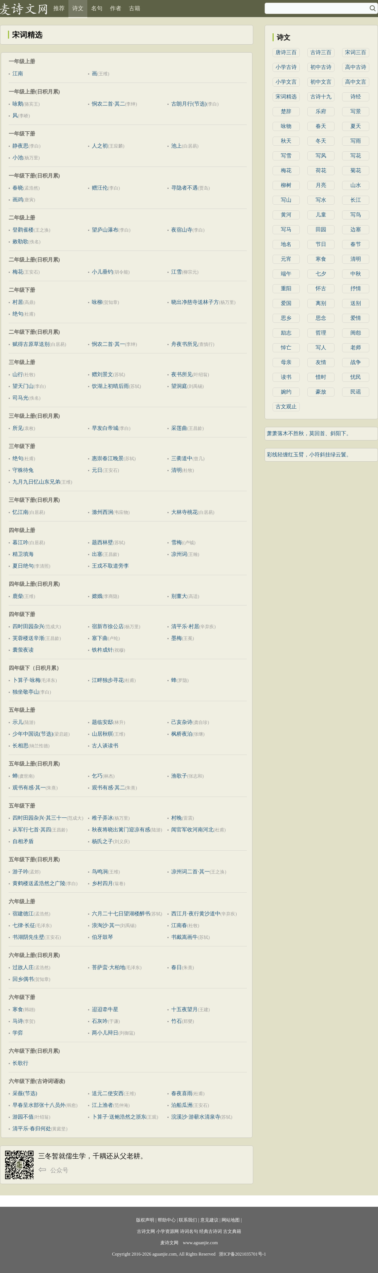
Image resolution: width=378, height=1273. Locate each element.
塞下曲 (100, 638)
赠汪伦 (100, 188)
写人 (321, 347)
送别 (355, 303)
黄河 (286, 215)
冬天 (321, 141)
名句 (96, 8)
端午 (286, 274)
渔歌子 (179, 776)
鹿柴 (17, 596)
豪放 (321, 392)
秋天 (286, 141)
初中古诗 (321, 67)
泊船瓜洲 (181, 1105)
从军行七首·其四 (31, 830)
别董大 (179, 596)
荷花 (321, 170)
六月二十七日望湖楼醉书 (121, 914)
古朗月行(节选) (188, 104)
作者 (115, 8)
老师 (355, 347)
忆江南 (20, 512)
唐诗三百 (286, 52)
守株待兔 (23, 470)
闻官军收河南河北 (192, 830)
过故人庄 (23, 967)
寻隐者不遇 (184, 188)
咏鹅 (17, 104)
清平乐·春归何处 (31, 1128)
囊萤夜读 (23, 650)
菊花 (355, 170)
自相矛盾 (23, 841)
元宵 (286, 259)
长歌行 (20, 1063)
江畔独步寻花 (108, 680)
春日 (176, 967)
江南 (17, 73)
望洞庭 (179, 386)
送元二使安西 (108, 1093)
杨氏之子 (102, 841)
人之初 (100, 146)
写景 (355, 111)
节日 (321, 244)
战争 (355, 362)
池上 (176, 146)
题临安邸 (102, 722)
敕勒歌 (20, 241)
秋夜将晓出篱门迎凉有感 (121, 830)
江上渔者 (102, 1105)
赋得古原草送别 (31, 344)
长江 (355, 200)
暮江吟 (20, 542)
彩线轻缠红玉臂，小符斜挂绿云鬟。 (309, 455)
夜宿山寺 (181, 230)
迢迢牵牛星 (105, 1009)
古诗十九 (321, 97)
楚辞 (286, 111)
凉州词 (179, 554)
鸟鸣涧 (100, 872)
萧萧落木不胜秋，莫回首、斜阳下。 (309, 433)
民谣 (355, 392)
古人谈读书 (105, 746)
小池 (17, 157)
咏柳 (97, 302)
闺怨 (355, 333)
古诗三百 (321, 52)
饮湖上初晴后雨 (110, 386)
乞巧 (97, 776)
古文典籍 (232, 1231)
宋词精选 (286, 97)
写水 (321, 200)
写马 (286, 229)
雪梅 (176, 542)
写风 (321, 156)
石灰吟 (100, 1021)
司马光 (20, 398)
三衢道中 (181, 458)
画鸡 (17, 199)
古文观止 (286, 406)
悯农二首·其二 (108, 104)
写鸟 (355, 215)
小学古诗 (286, 67)
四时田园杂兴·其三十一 (39, 818)
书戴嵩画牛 (184, 937)
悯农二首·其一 (108, 344)
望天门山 (23, 386)
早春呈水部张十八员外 (38, 1105)
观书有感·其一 (29, 788)
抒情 (355, 288)
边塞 (355, 229)
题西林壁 (102, 542)
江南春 (179, 925)
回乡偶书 (23, 979)
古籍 (134, 8)
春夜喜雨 (181, 1093)
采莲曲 (179, 428)
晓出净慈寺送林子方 (195, 302)
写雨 (355, 141)
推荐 (59, 8)
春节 (355, 244)
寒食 (17, 1009)
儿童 (321, 215)
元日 (97, 470)
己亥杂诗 (181, 722)
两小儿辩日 (105, 1033)
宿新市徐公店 (108, 626)
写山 (286, 200)
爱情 (355, 318)
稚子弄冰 (102, 818)
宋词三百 (355, 52)
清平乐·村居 (185, 626)
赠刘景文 (102, 374)
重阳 (286, 288)
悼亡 (286, 347)
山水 (355, 185)
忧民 (355, 377)
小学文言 (286, 82)
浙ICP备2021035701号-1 (242, 1254)
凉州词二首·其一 (190, 872)
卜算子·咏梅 (26, 680)
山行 (17, 374)
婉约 (286, 392)
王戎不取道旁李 (110, 566)
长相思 (20, 746)
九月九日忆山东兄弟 (36, 482)
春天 (321, 126)
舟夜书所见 (184, 344)
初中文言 (321, 82)
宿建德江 (23, 914)
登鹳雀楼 (23, 230)
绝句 (17, 314)
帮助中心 (167, 1220)
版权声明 (145, 1220)
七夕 (321, 274)
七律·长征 (23, 925)
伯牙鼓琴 (102, 937)
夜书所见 (181, 374)
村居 (17, 302)
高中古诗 (355, 67)
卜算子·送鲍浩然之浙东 (119, 1117)
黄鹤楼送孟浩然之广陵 (38, 883)
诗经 (355, 97)
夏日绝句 (23, 566)
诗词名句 (189, 1231)
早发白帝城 (105, 428)
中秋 (355, 274)
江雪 (176, 272)
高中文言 (355, 82)
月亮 (321, 185)
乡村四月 (102, 883)
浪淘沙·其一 (106, 925)
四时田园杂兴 (28, 626)
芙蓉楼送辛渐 (28, 638)
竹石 (176, 1021)
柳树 (286, 185)
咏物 (286, 126)
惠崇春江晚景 (108, 458)
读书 (286, 377)
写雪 (286, 156)
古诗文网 (146, 1231)
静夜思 (20, 146)
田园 (321, 229)
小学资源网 (167, 1231)
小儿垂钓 (102, 272)
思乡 (286, 318)
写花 (355, 156)
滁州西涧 (102, 512)
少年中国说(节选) (32, 734)
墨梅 (176, 638)
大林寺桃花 (184, 512)
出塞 (97, 554)
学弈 (17, 1033)
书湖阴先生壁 (28, 937)
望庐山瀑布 (105, 230)
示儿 (17, 722)
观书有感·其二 (108, 788)
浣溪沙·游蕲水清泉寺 (195, 1117)
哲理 (321, 333)
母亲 (286, 362)
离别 (321, 303)
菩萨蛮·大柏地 (108, 967)
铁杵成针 (102, 650)
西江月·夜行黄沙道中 (195, 914)
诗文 (78, 8)
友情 (321, 362)
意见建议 (209, 1220)
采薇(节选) (24, 1093)
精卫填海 (23, 554)
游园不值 (23, 1117)
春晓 (17, 188)
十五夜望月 (184, 1009)
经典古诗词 (210, 1231)
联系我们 (188, 1220)
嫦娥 (97, 596)
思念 (321, 318)
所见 (17, 428)
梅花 (17, 272)
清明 (176, 470)
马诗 (17, 1021)
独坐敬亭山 (25, 692)
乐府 (321, 111)
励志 (286, 333)
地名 (286, 244)
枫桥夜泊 (181, 734)
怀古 (321, 288)
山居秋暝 (102, 734)
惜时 (321, 377)
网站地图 (231, 1220)
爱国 (286, 303)
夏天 (355, 126)
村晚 (176, 818)
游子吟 (20, 872)
